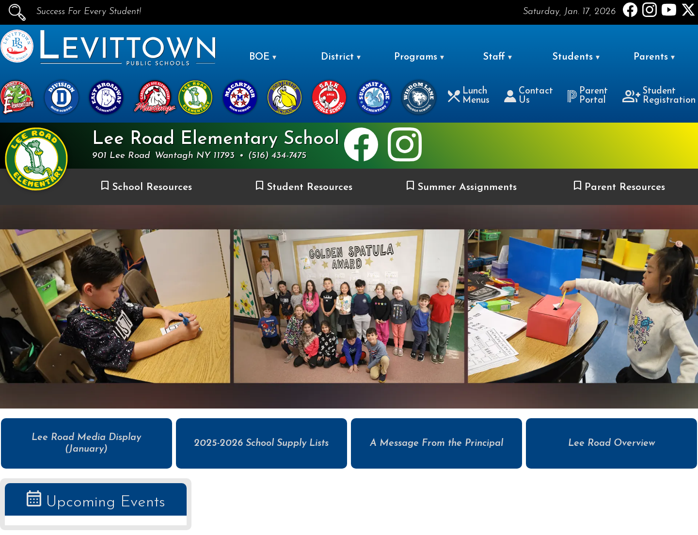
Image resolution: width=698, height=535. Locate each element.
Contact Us (528, 96)
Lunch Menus (469, 96)
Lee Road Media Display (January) (86, 443)
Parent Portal (587, 96)
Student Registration (659, 96)
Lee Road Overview (611, 443)
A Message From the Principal (436, 443)
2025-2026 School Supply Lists (261, 443)
